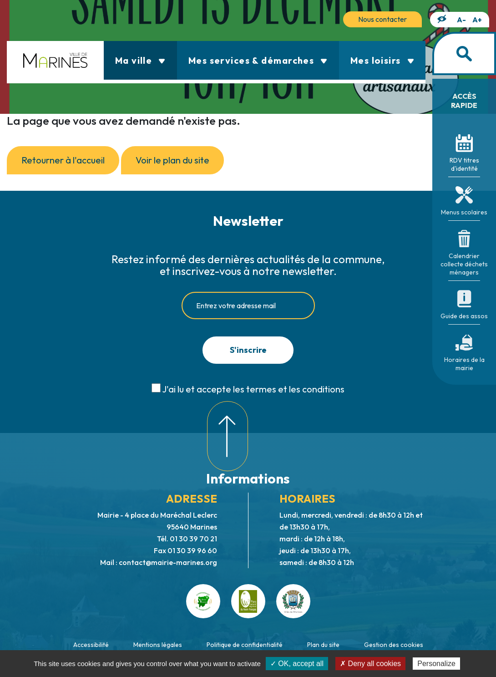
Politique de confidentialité (245, 645)
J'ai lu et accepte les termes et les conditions (253, 389)
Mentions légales (157, 645)
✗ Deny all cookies (370, 663)
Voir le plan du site (172, 160)
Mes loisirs (382, 60)
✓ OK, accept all (297, 663)
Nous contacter (382, 19)
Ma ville (140, 60)
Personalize (436, 663)
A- (461, 19)
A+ (477, 19)
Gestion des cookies (393, 645)
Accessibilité (91, 645)
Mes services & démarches (258, 60)
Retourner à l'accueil (63, 160)
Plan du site (323, 645)
